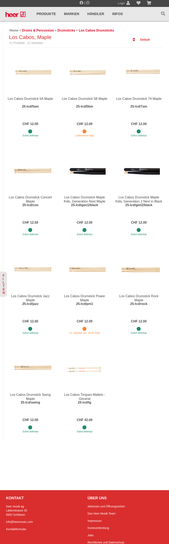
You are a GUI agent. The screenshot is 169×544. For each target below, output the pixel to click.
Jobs (91, 535)
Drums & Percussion (38, 30)
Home (13, 30)
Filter (4, 284)
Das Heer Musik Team (101, 513)
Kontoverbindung (98, 528)
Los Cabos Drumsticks (96, 30)
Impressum (95, 520)
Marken (71, 14)
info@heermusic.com (19, 521)
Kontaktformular (16, 529)
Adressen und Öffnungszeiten (106, 506)
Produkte (46, 14)
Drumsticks (66, 30)
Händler (95, 14)
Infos (117, 14)
